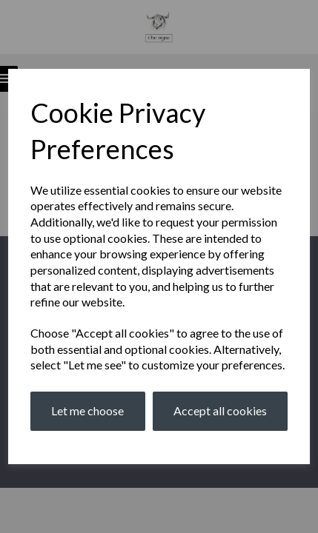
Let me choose (87, 410)
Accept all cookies (220, 410)
